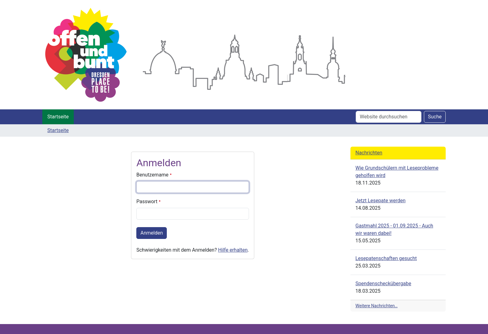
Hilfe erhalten (233, 250)
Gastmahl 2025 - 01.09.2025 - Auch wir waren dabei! (394, 229)
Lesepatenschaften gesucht (386, 258)
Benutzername (154, 175)
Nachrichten (368, 153)
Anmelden (151, 233)
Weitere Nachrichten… (376, 305)
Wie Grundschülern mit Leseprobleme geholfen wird (397, 171)
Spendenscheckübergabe (383, 283)
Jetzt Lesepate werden (380, 201)
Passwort (148, 201)
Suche (435, 117)
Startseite (58, 117)
